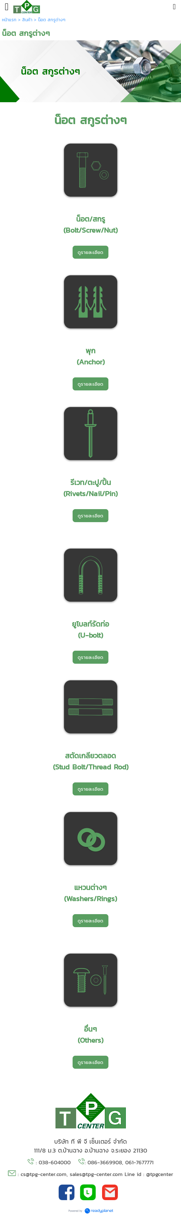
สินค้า (27, 20)
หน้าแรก (9, 20)
